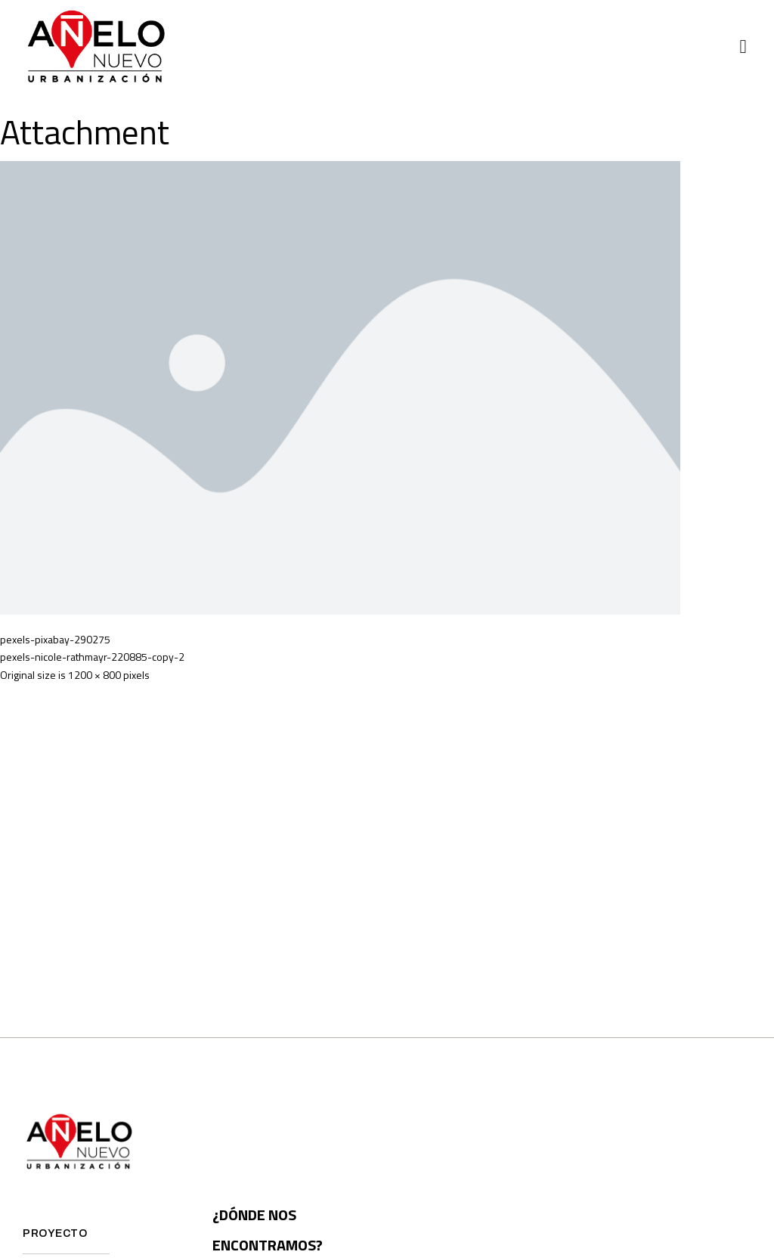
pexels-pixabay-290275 (55, 639)
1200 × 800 (94, 675)
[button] (743, 47)
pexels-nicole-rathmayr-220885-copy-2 (92, 657)
